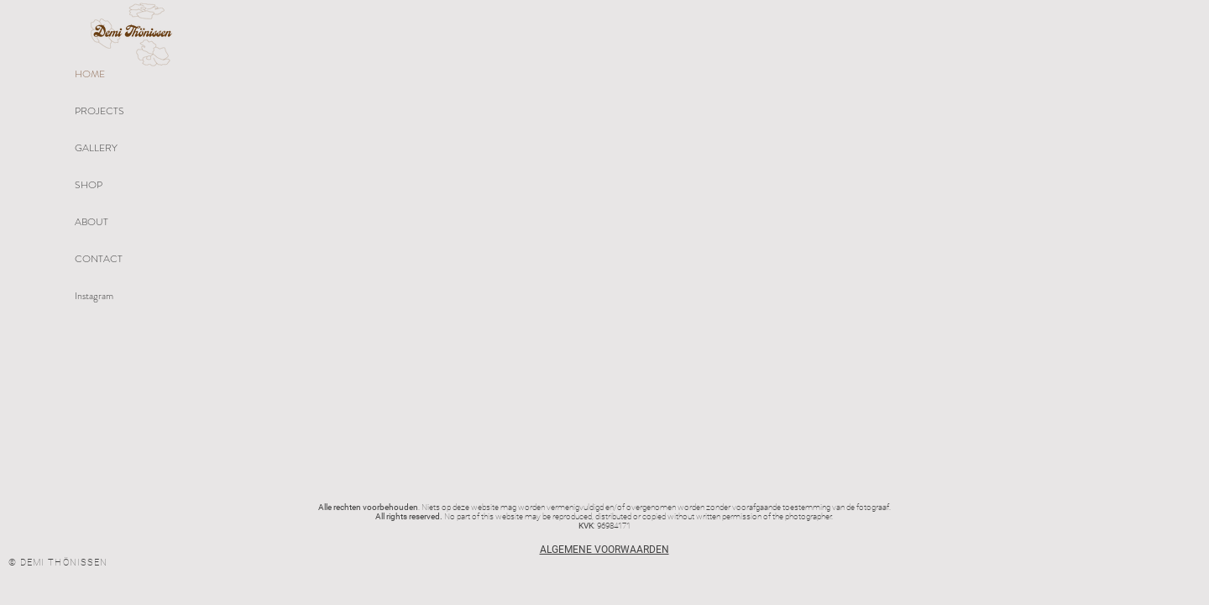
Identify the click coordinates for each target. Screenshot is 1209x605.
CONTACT (99, 258)
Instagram (94, 295)
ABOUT (91, 221)
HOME (90, 74)
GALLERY (96, 147)
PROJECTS (99, 110)
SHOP (88, 184)
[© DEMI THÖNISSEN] (59, 562)
